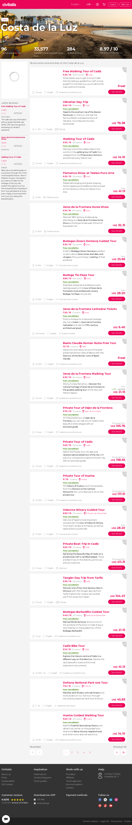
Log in (113, 4)
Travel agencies (73, 781)
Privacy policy (116, 821)
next (116, 752)
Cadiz (3, 110)
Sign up (125, 4)
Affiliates (70, 777)
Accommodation (74, 784)
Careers (70, 788)
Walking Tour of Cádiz (11, 157)
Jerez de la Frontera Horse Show (13, 138)
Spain (4, 20)
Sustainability (8, 781)
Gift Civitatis (7, 784)
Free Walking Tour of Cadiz (13, 106)
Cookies (127, 821)
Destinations (40, 774)
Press (4, 777)
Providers (70, 774)
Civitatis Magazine (42, 777)
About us (6, 774)
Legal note (104, 821)
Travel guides (40, 781)
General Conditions (90, 821)
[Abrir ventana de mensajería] (6, 819)
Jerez (3, 143)
